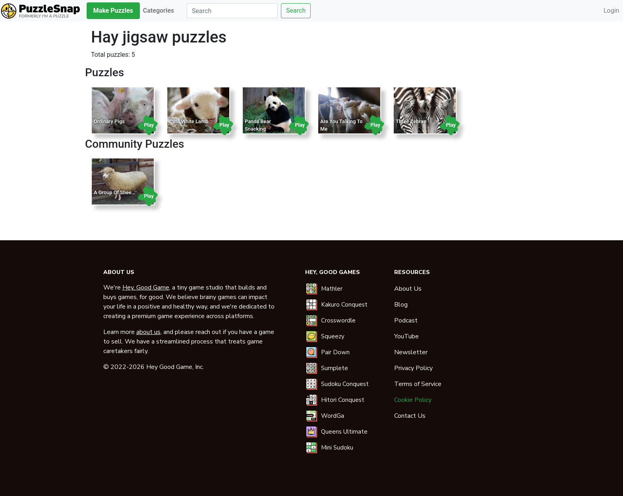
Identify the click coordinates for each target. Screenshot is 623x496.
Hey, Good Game (145, 287)
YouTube (406, 336)
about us (148, 332)
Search (296, 10)
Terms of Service (417, 384)
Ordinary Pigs (109, 121)
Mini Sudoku (337, 448)
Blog (401, 304)
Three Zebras (411, 121)
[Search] (232, 10)
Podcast (406, 320)
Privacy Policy (413, 368)
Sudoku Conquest (345, 384)
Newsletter (411, 352)
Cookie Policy (412, 400)
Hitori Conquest (342, 400)
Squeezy (332, 336)
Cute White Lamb (188, 121)
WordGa (332, 416)
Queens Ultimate (344, 432)
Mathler (331, 289)
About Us (408, 288)
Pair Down (335, 352)
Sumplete (334, 368)
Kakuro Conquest (344, 305)
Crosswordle (338, 320)
